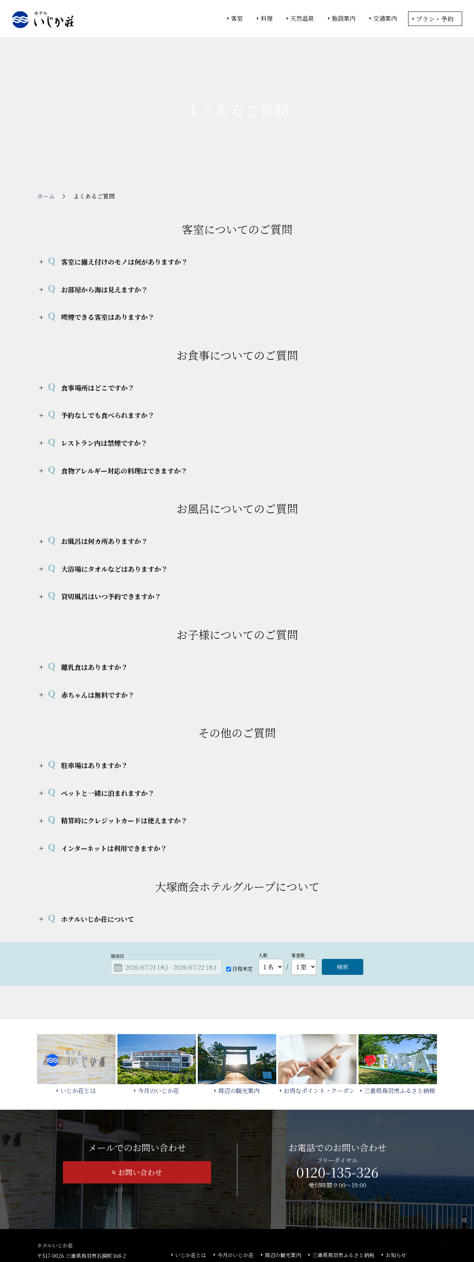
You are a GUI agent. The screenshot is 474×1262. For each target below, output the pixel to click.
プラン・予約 (435, 18)
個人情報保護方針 (297, 1236)
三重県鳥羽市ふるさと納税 (343, 1199)
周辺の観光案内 (283, 1199)
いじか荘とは (190, 1199)
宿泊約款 (233, 1210)
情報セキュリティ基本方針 (243, 1236)
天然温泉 (302, 18)
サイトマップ (269, 1210)
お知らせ (395, 1199)
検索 (342, 911)
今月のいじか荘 (235, 1199)
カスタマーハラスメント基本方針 (334, 1210)
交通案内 (385, 18)
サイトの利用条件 (342, 1236)
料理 (267, 18)
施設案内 (344, 18)
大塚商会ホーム (134, 1236)
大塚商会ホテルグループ (183, 1236)
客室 (237, 18)
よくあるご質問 (193, 1210)
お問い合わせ (140, 1116)
